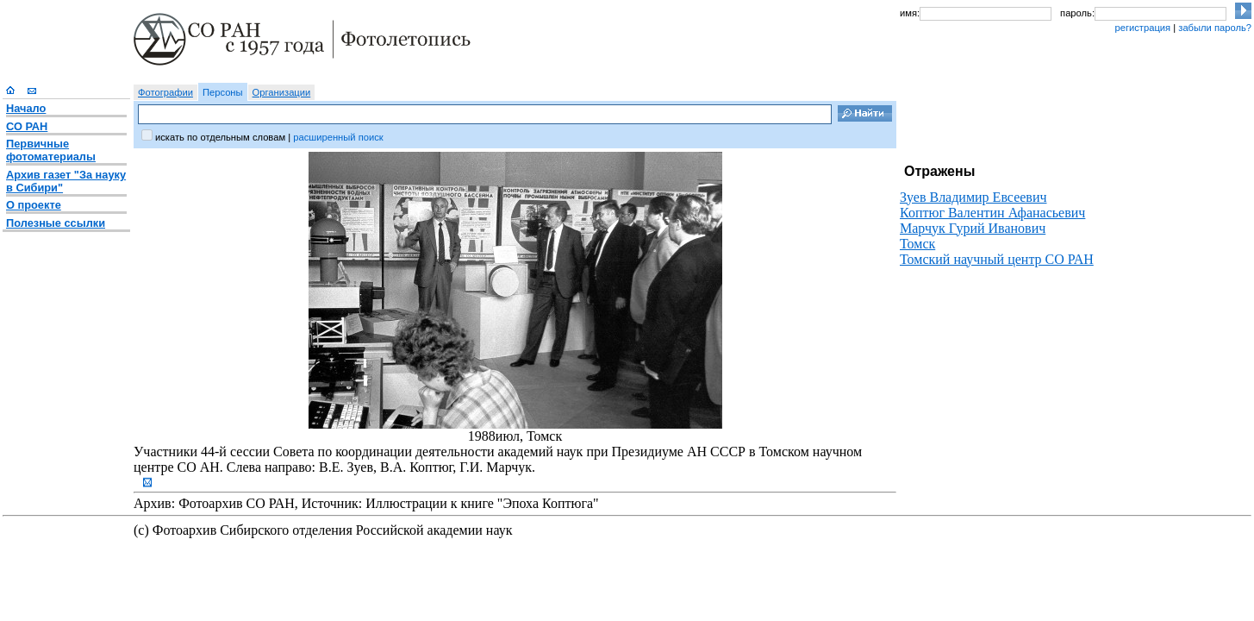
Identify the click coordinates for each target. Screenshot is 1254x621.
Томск (917, 243)
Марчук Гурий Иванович (972, 228)
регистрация (1142, 27)
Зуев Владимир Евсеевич (973, 197)
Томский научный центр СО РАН (997, 259)
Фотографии (165, 92)
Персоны (223, 92)
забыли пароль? (1214, 27)
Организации (282, 92)
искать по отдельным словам (220, 137)
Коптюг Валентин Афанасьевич (992, 212)
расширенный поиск (338, 137)
